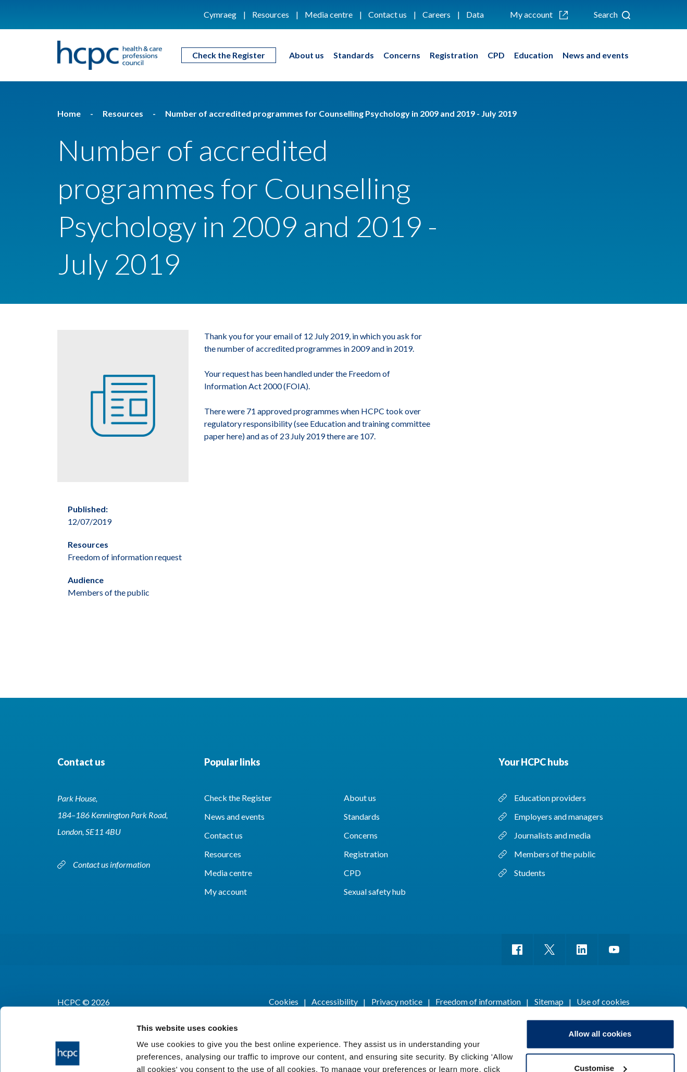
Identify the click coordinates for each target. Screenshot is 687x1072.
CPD (496, 55)
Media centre (329, 14)
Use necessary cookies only (600, 1043)
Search (612, 14)
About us (306, 55)
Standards (353, 55)
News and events (596, 55)
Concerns (401, 55)
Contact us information (112, 864)
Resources (270, 14)
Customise (600, 1008)
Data (475, 14)
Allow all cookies (600, 974)
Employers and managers (558, 816)
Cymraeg (220, 14)
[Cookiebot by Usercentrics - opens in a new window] (67, 1051)
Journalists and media (552, 835)
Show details (160, 1051)
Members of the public (555, 854)
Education (533, 55)
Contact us (387, 14)
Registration (454, 55)
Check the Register (228, 55)
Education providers (550, 798)
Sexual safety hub (375, 891)
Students (529, 873)
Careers (436, 14)
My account (539, 14)
